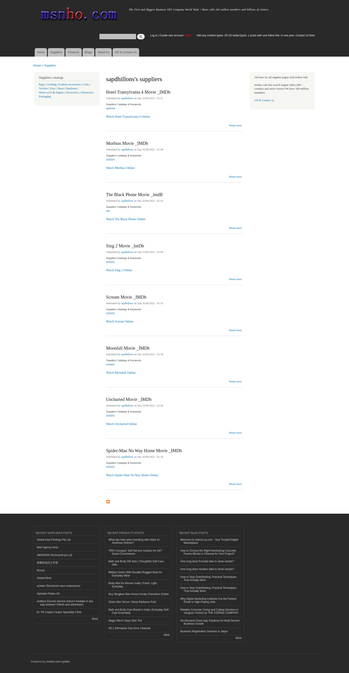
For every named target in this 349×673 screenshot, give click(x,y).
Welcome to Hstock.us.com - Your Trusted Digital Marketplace (209, 541)
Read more (235, 125)
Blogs (88, 52)
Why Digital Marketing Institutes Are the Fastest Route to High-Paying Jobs (208, 600)
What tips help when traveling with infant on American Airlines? (134, 541)
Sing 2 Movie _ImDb (125, 245)
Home (41, 52)
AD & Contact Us (126, 52)
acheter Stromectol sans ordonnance (58, 585)
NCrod (41, 570)
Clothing (52, 84)
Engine (60, 92)
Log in (154, 35)
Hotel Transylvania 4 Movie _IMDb (138, 92)
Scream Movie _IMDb (126, 297)
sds (108, 210)
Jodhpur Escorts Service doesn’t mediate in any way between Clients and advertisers (65, 603)
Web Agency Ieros (47, 547)
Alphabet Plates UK (48, 593)
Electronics (72, 92)
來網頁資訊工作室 (47, 562)
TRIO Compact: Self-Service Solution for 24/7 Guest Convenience (135, 552)
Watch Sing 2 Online (119, 270)
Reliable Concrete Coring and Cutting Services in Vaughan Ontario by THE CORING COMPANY (209, 611)
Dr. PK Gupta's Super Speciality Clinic (59, 612)
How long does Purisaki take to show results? (207, 561)
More (95, 618)
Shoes (60, 88)
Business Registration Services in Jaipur (204, 631)
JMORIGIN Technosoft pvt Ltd (54, 555)
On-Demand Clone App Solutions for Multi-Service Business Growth (209, 622)
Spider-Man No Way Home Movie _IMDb (144, 450)
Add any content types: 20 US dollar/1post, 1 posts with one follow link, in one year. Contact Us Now (256, 35)
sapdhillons (127, 98)
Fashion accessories (70, 84)
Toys (52, 88)
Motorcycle (45, 92)
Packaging (45, 96)
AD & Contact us (264, 100)
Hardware (71, 88)
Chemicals (87, 92)
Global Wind (44, 578)
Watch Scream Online (120, 321)
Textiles (43, 88)
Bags (42, 84)
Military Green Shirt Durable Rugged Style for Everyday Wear (135, 574)
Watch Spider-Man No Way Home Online (132, 475)
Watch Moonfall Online (121, 372)
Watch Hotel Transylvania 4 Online (128, 116)
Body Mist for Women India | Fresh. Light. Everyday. (133, 585)
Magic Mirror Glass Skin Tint (125, 620)
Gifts (86, 84)
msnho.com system (58, 661)
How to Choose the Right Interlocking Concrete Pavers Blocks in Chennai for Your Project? (208, 552)
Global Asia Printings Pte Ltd (54, 539)
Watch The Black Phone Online (126, 219)
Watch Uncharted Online (121, 424)
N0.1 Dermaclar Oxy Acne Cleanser (130, 628)
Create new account (172, 35)
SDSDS (110, 159)
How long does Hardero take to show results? (207, 569)
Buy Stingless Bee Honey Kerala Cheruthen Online (139, 594)
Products (73, 52)
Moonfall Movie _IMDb (128, 348)
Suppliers (56, 52)
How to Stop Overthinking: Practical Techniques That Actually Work (208, 578)
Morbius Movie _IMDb (127, 143)
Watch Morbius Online (120, 168)
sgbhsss (110, 108)
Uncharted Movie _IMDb (129, 399)
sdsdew (110, 364)
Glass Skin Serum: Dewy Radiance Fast (132, 601)
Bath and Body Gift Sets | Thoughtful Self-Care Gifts (136, 563)
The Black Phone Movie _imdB (134, 194)
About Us (103, 52)
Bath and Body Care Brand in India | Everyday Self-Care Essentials (139, 611)
